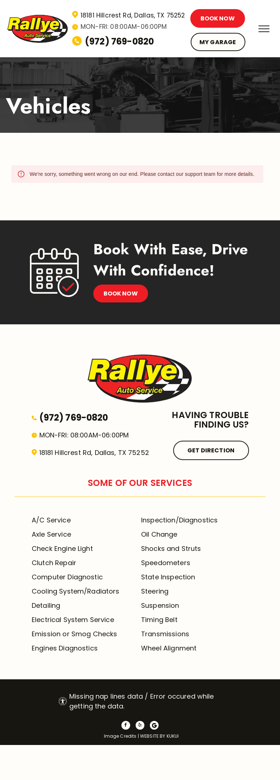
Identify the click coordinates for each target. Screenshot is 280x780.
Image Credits (120, 736)
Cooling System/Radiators (76, 591)
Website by (153, 736)
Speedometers (165, 562)
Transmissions (165, 633)
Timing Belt (159, 619)
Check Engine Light (62, 548)
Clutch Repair (54, 562)
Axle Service (51, 534)
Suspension (160, 605)
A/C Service (51, 520)
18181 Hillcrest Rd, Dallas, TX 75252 (133, 15)
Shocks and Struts (171, 548)
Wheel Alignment (169, 648)
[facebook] (125, 726)
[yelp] (140, 726)
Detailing (46, 605)
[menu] (263, 28)
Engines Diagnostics (65, 648)
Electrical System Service (73, 619)
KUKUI (173, 736)
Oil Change (159, 534)
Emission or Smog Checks (74, 633)
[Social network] (154, 726)
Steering (154, 591)
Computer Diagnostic (67, 577)
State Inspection (168, 577)
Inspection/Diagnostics (179, 520)
